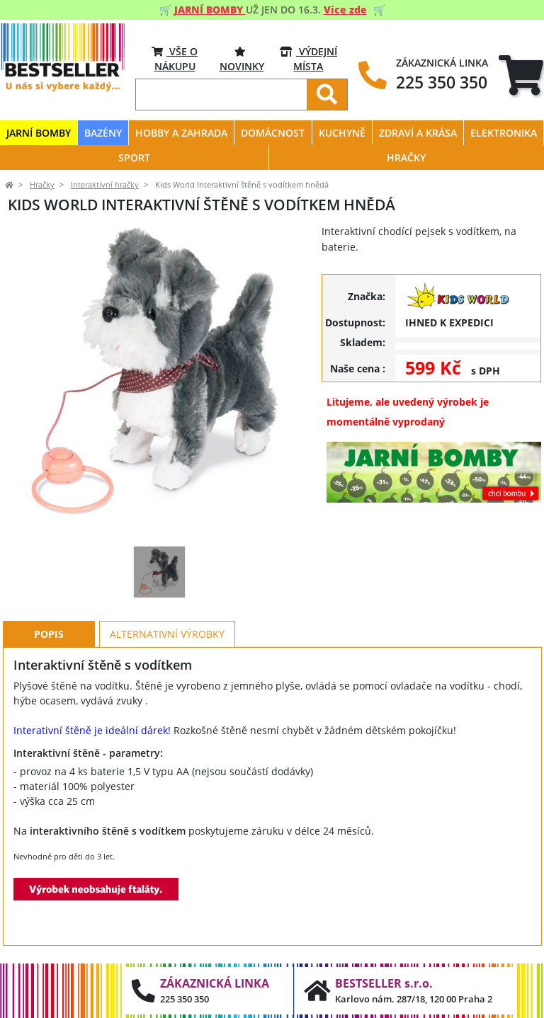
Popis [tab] (49, 634)
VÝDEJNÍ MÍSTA (308, 58)
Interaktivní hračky (105, 185)
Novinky (242, 58)
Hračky (42, 185)
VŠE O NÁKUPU (175, 58)
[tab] (521, 75)
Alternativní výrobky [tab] (167, 634)
